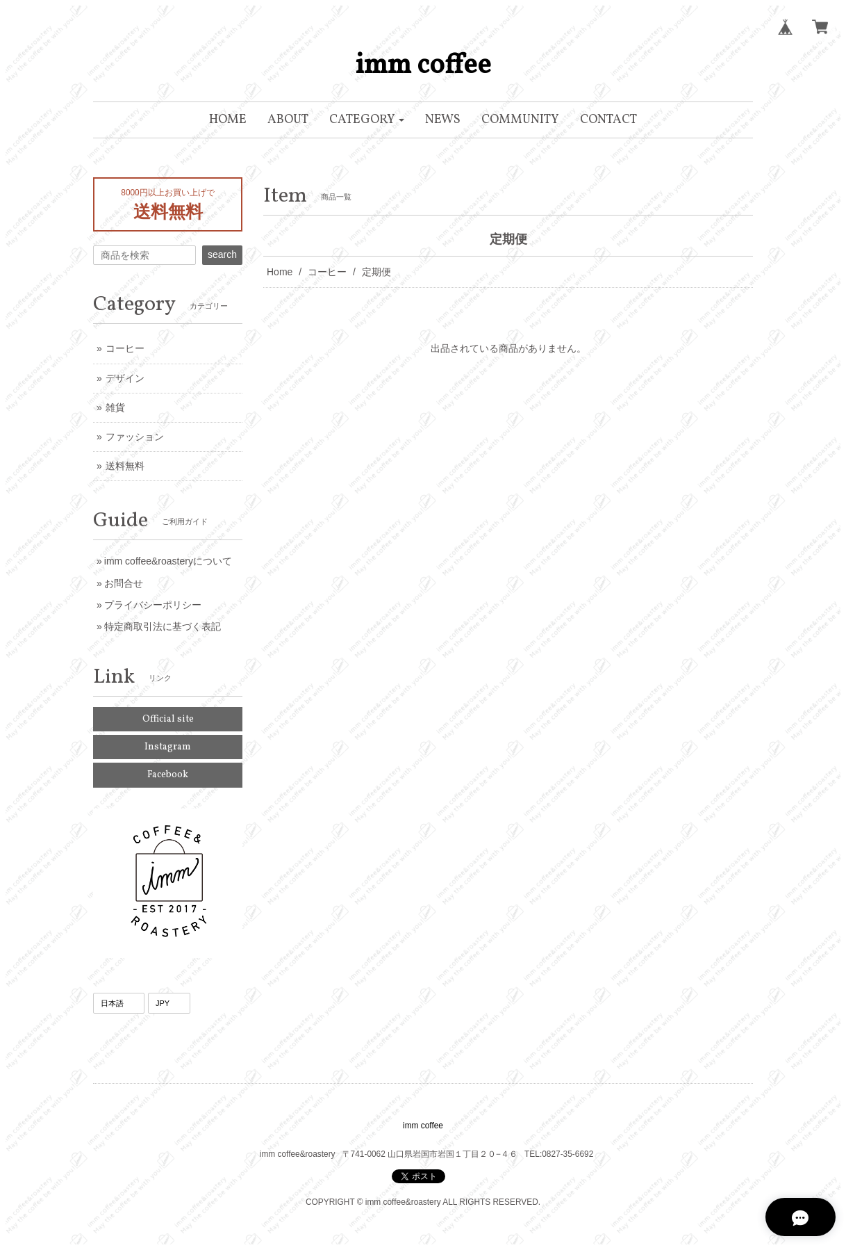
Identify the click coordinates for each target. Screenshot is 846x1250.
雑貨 (115, 407)
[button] (367, 120)
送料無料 (125, 465)
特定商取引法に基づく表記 (162, 626)
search (222, 254)
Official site (168, 719)
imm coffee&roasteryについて (168, 561)
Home (279, 271)
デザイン (125, 378)
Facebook (167, 774)
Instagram (167, 747)
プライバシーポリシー (152, 604)
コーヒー (327, 271)
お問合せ (123, 583)
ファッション (135, 436)
